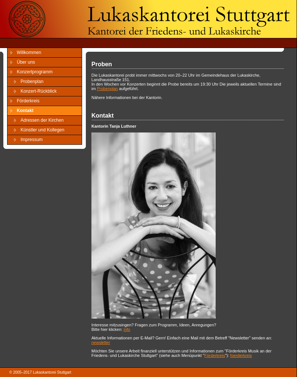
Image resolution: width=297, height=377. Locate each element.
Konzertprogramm (35, 71)
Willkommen (29, 52)
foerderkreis (241, 355)
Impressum (32, 139)
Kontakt (25, 110)
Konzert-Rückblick (39, 91)
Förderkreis (28, 100)
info (127, 329)
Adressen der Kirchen (42, 120)
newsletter (100, 342)
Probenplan (32, 81)
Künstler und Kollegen (42, 129)
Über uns (26, 62)
